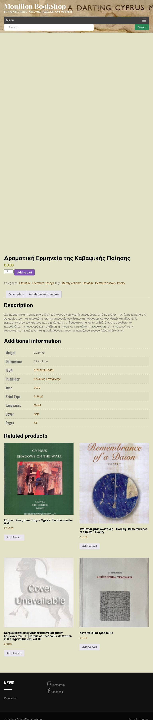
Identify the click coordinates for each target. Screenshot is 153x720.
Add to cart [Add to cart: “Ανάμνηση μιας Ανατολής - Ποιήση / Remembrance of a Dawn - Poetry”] (89, 546)
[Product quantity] (9, 271)
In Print (38, 396)
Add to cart (24, 272)
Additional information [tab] (44, 294)
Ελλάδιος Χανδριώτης (47, 379)
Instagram (56, 684)
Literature (25, 283)
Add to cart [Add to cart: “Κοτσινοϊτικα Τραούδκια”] (89, 647)
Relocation (10, 698)
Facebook (55, 691)
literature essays (105, 283)
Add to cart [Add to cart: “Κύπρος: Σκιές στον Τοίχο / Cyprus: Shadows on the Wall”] (14, 537)
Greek (37, 405)
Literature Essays (43, 283)
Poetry (121, 283)
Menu (10, 20)
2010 (37, 387)
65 (35, 422)
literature (88, 283)
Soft (36, 414)
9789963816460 (44, 370)
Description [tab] (16, 294)
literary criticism (71, 283)
